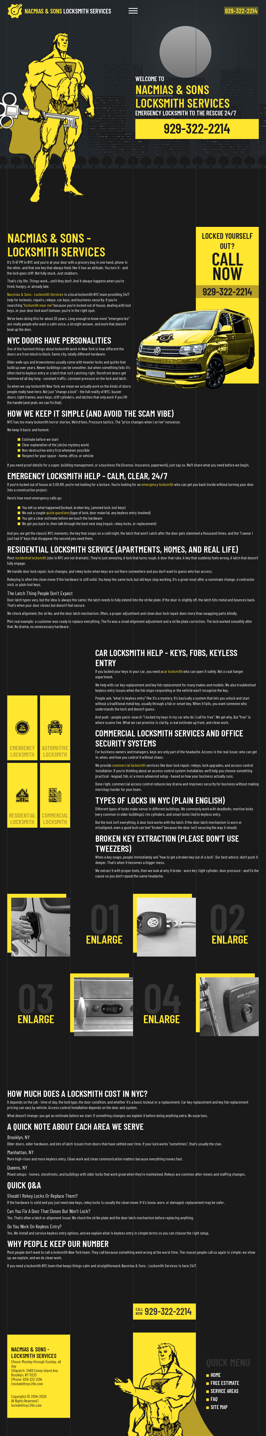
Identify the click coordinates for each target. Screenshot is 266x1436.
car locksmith (172, 671)
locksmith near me (38, 305)
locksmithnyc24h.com (27, 1383)
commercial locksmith (128, 765)
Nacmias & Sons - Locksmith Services (35, 294)
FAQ (214, 1399)
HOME (216, 1375)
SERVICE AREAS (224, 1391)
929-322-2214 (197, 130)
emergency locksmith (158, 484)
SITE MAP (219, 1407)
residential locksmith (30, 557)
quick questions (58, 512)
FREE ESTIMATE (225, 1383)
